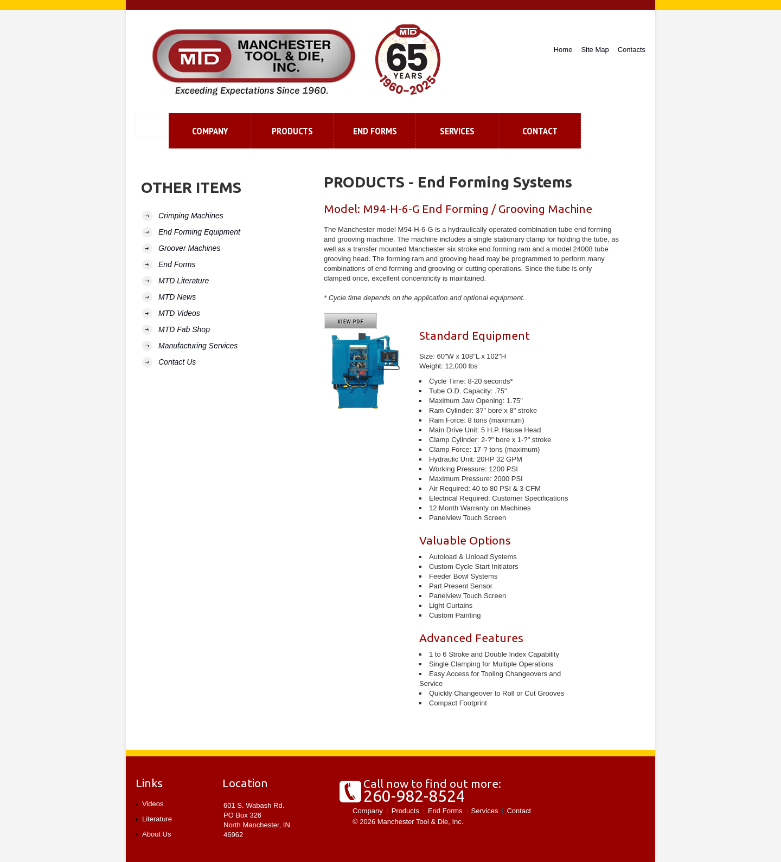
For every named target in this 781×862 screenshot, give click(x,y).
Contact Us (177, 362)
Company (210, 131)
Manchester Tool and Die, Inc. (255, 62)
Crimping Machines (190, 215)
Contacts (631, 50)
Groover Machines (189, 248)
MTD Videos (179, 313)
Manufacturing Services (198, 345)
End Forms (375, 131)
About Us (156, 834)
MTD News (177, 297)
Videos (153, 804)
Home (563, 50)
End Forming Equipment (199, 232)
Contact (519, 811)
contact (540, 131)
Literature (157, 819)
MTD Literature (183, 280)
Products (292, 131)
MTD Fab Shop (184, 329)
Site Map (595, 50)
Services (457, 131)
